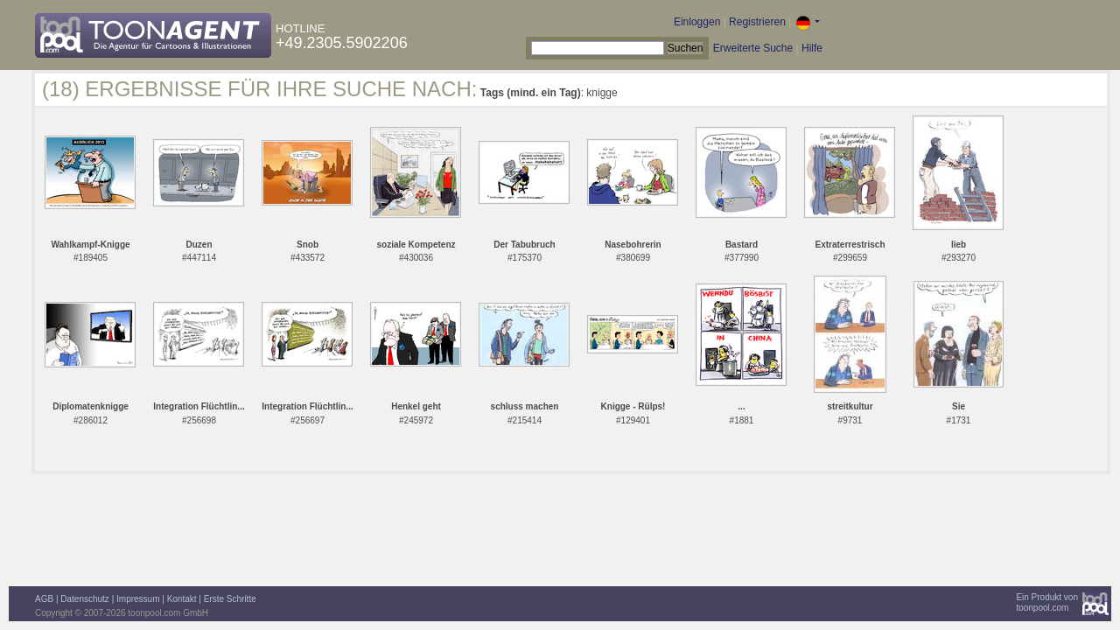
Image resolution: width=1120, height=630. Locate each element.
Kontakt (182, 599)
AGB (44, 599)
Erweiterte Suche (753, 48)
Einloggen (697, 22)
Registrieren (757, 22)
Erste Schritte (230, 599)
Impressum (137, 599)
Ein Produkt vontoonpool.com (1047, 602)
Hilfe (812, 48)
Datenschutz (84, 599)
